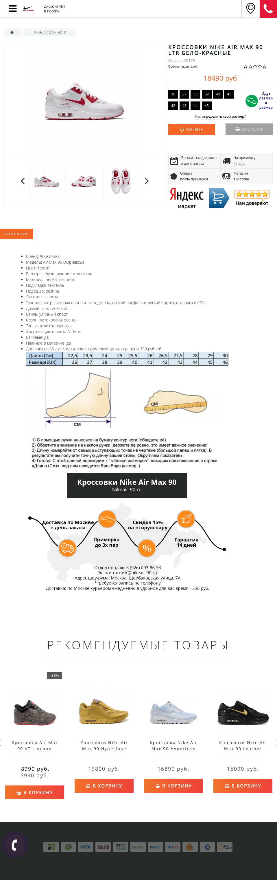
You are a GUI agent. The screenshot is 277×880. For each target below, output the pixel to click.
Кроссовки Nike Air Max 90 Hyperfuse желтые (104, 748)
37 (184, 94)
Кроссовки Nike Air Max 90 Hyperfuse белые (173, 748)
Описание (16, 234)
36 (173, 94)
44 (195, 105)
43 (184, 105)
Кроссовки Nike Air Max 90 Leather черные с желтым (243, 748)
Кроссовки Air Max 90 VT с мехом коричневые (35, 748)
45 (207, 105)
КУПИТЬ (194, 129)
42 (173, 105)
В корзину (249, 129)
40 (218, 94)
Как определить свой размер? (220, 116)
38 (195, 94)
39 (207, 94)
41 (229, 94)
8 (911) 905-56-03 (268, 9)
